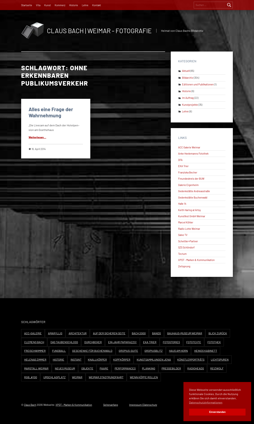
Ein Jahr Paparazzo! (122, 342)
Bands (156, 333)
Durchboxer (93, 342)
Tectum (182, 253)
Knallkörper (97, 359)
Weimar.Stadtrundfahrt (106, 377)
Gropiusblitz (153, 350)
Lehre (85, 5)
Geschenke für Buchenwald (92, 350)
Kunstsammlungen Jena (154, 359)
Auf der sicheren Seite (109, 333)
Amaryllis (55, 333)
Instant (76, 359)
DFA (180, 159)
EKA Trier (183, 166)
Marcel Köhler (185, 222)
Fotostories (171, 342)
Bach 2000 (139, 333)
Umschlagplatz (54, 377)
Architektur (78, 333)
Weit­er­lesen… (37, 137)
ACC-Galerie (33, 333)
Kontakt (96, 5)
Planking (148, 368)
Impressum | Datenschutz (143, 404)
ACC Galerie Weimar (189, 147)
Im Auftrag (188, 97)
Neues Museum (65, 368)
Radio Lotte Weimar (189, 228)
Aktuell (186, 70)
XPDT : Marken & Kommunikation (196, 259)
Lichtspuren (220, 359)
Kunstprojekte (190, 104)
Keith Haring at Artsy (189, 210)
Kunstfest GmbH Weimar (191, 216)
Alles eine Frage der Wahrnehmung (51, 112)
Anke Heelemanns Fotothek (193, 153)
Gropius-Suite (128, 350)
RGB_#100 (30, 377)
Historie (73, 5)
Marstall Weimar (36, 368)
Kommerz (60, 5)
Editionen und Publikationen (198, 84)
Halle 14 (182, 203)
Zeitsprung (184, 266)
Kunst (47, 5)
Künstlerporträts (190, 359)
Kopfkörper (121, 359)
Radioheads (195, 368)
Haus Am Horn (178, 350)
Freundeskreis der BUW (191, 178)
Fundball (59, 350)
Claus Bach (30, 404)
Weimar (77, 377)
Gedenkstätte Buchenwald (192, 197)
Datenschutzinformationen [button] (205, 402)
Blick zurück (217, 333)
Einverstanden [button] (217, 411)
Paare (104, 368)
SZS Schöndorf (186, 247)
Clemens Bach (34, 342)
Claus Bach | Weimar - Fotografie (99, 30)
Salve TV (183, 234)
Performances (125, 368)
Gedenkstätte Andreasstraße (194, 191)
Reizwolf (216, 368)
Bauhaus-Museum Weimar (184, 333)
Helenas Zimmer (35, 359)
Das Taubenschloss (64, 342)
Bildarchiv (187, 77)
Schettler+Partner (188, 241)
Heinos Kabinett (205, 350)
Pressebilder (171, 368)
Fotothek (214, 342)
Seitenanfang (110, 404)
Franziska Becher (187, 172)
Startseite (26, 5)
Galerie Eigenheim (188, 185)
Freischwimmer (35, 350)
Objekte (87, 368)
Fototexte (193, 342)
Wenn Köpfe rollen (144, 377)
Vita (38, 5)
